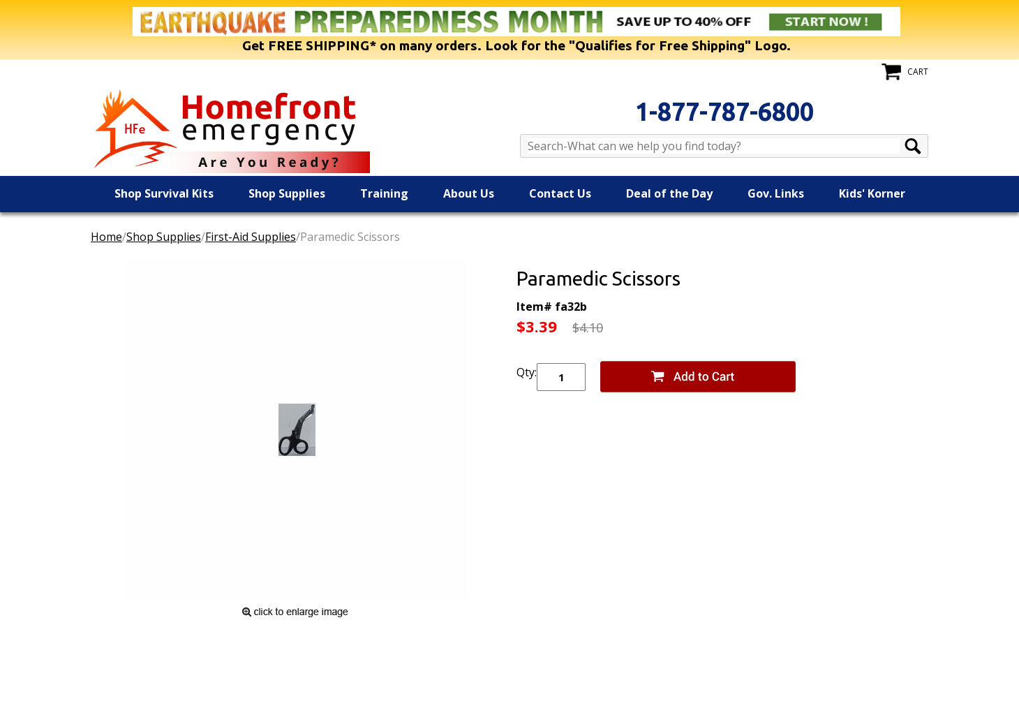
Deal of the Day (669, 193)
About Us (468, 193)
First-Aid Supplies (250, 236)
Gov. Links (775, 193)
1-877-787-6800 (724, 111)
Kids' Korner (872, 193)
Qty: (526, 372)
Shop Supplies (286, 193)
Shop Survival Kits (164, 193)
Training (384, 193)
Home (106, 236)
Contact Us (560, 193)
